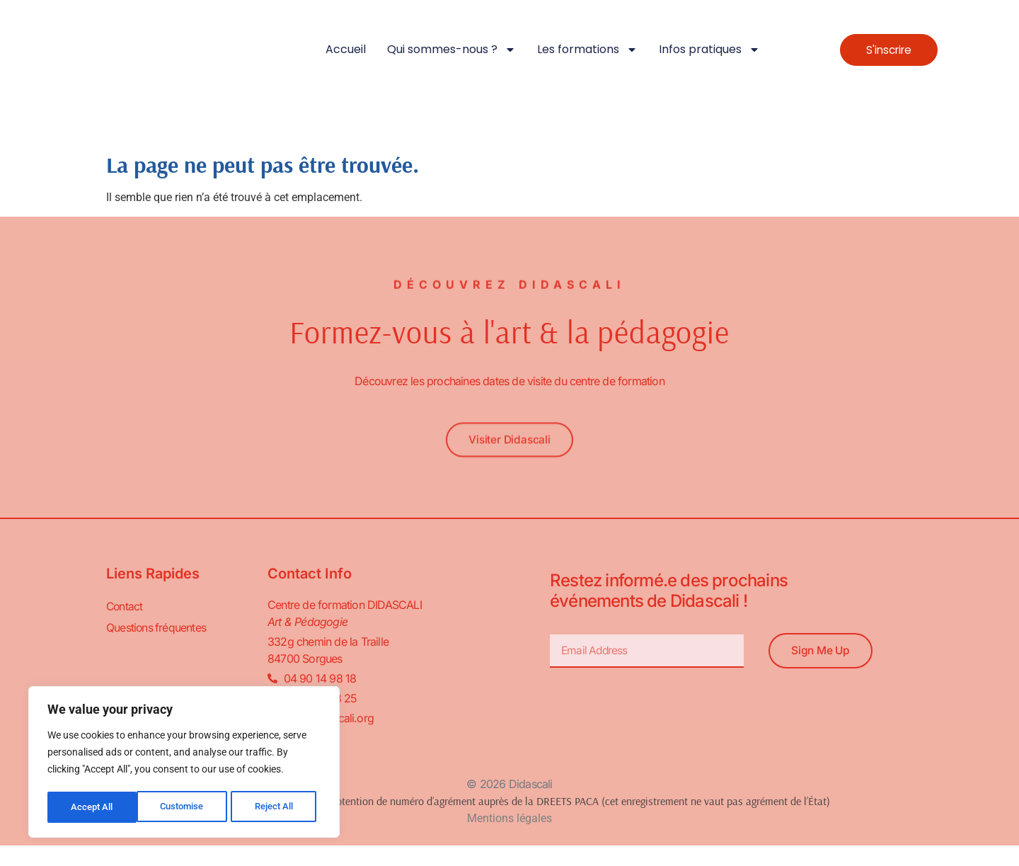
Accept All (277, 807)
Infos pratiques (709, 49)
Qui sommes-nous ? (451, 49)
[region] (184, 763)
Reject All (185, 807)
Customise (93, 807)
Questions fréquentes (156, 628)
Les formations (587, 49)
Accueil (346, 49)
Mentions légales (509, 819)
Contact (125, 607)
